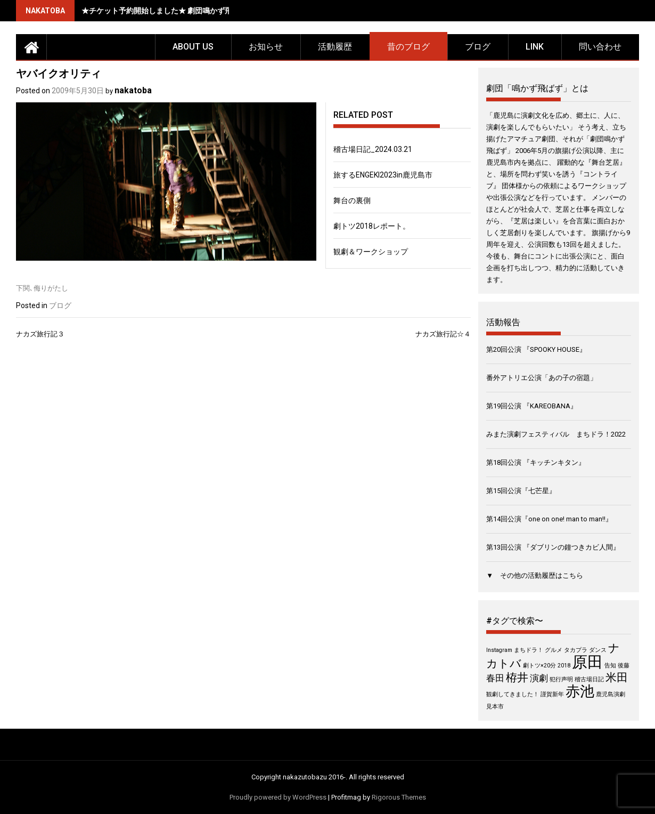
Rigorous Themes (399, 797)
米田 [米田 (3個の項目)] (616, 677)
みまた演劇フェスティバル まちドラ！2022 (556, 434)
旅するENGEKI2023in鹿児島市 (382, 175)
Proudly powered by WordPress (278, 797)
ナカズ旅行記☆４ (443, 334)
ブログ (477, 47)
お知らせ (266, 47)
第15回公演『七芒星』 (521, 491)
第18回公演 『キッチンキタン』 (535, 462)
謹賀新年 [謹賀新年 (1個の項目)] (552, 694)
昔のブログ (408, 47)
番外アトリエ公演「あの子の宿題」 (541, 378)
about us (193, 47)
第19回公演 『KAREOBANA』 (531, 406)
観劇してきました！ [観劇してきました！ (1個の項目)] (512, 694)
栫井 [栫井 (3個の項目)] (517, 677)
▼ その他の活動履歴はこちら (534, 575)
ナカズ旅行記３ (40, 334)
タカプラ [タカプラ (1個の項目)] (575, 650)
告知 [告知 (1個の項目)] (610, 665)
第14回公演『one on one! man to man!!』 (549, 519)
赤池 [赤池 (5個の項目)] (580, 691)
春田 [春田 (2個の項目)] (495, 678)
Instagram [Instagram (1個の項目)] (499, 650)
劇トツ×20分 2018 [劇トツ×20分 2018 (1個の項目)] (546, 665)
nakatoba (133, 90)
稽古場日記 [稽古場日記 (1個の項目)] (589, 679)
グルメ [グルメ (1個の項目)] (553, 650)
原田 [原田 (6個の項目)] (587, 662)
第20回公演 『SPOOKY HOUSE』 (536, 349)
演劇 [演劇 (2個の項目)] (539, 678)
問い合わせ (600, 47)
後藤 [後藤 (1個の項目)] (623, 665)
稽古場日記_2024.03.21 (372, 149)
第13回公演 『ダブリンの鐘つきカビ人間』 (553, 547)
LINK (535, 47)
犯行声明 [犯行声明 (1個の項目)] (561, 679)
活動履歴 (335, 47)
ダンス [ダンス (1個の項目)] (598, 650)
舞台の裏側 (352, 200)
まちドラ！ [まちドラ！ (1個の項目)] (528, 650)
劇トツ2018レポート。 (371, 226)
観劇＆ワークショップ (370, 251)
